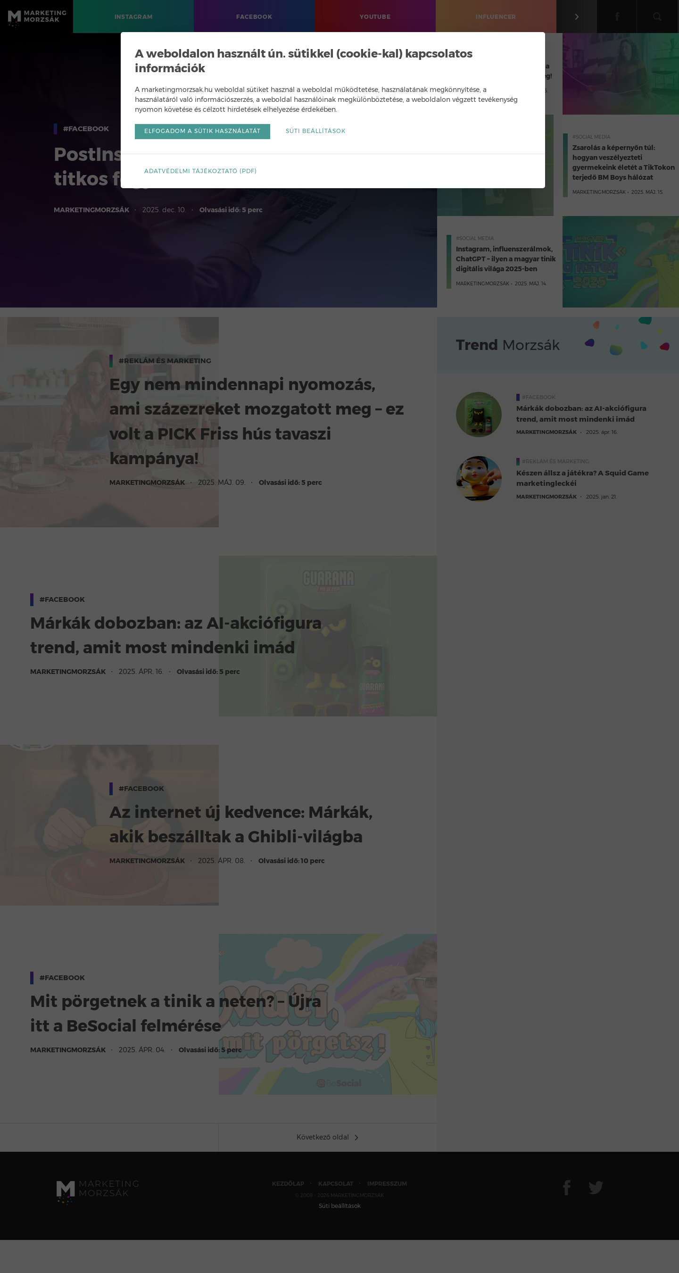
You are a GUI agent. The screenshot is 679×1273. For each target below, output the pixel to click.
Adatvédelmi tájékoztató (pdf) (207, 171)
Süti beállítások (324, 132)
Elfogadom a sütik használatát (209, 132)
